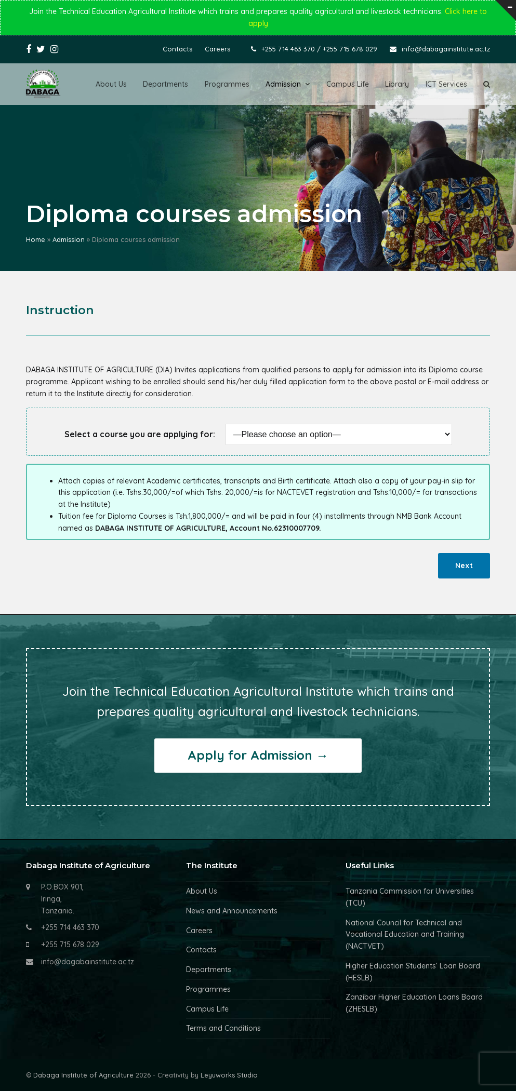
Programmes (208, 989)
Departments (208, 969)
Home (35, 239)
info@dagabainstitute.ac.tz (87, 961)
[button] (486, 84)
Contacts (201, 949)
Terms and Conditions (223, 1028)
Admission (68, 239)
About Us (201, 891)
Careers (199, 930)
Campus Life (207, 1009)
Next (464, 565)
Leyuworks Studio (229, 1075)
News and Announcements (231, 910)
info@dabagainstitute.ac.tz (446, 49)
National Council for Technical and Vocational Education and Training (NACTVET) (405, 934)
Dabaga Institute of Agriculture (83, 1075)
